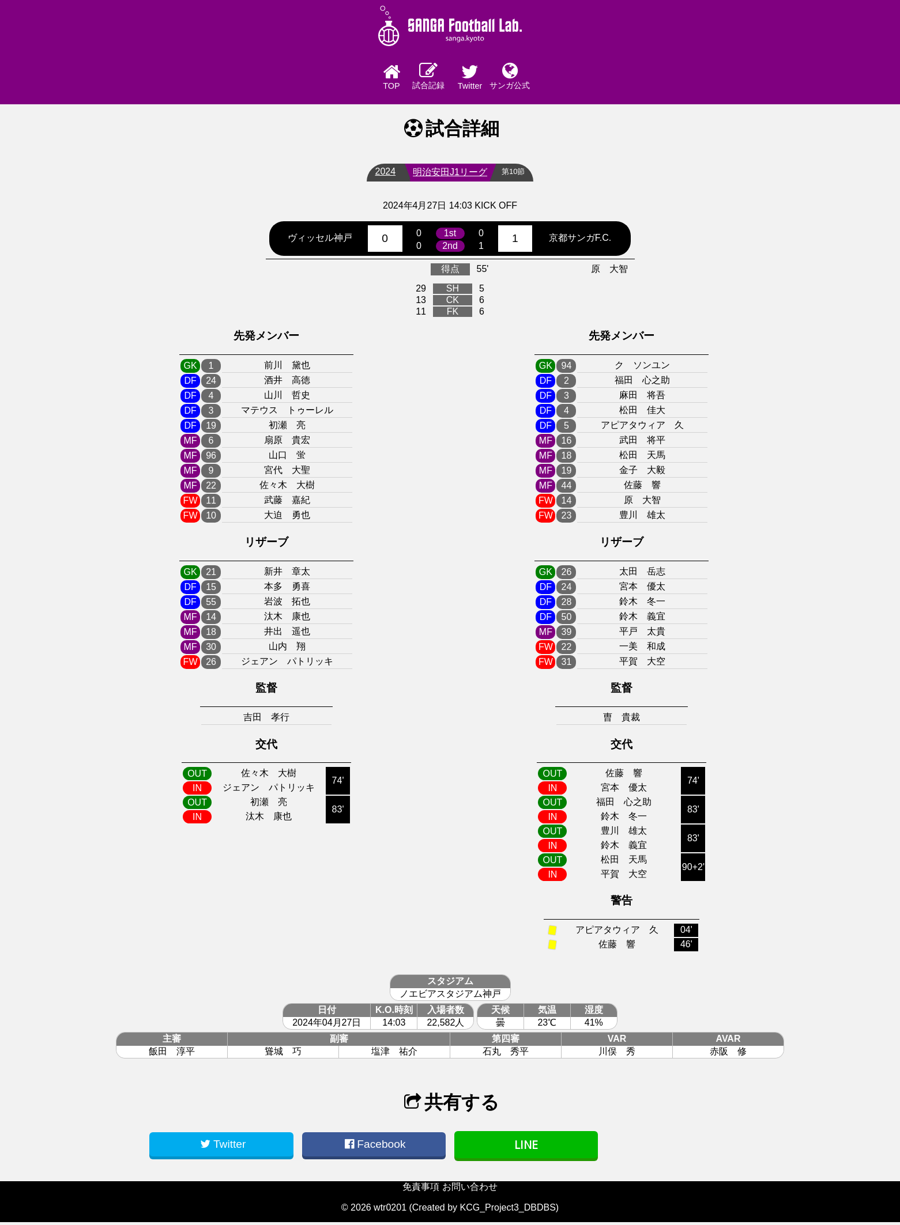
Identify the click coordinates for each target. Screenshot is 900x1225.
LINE (526, 1147)
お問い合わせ (470, 1189)
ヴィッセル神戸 (320, 240)
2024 (382, 174)
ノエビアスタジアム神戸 (450, 996)
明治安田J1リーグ (447, 175)
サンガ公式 (545, 77)
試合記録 (418, 77)
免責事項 (420, 1189)
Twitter (481, 78)
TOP (355, 78)
